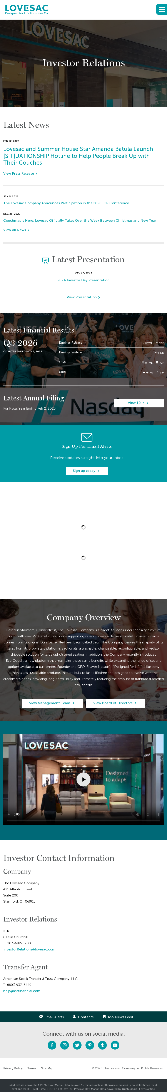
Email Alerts (54, 1017)
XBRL (63, 372)
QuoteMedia (55, 1085)
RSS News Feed (120, 1017)
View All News (14, 230)
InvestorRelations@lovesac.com (29, 949)
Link (159, 352)
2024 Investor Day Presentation (83, 280)
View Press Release (18, 173)
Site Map (47, 1068)
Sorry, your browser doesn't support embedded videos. (83, 779)
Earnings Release (70, 342)
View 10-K (136, 403)
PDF (160, 343)
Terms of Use (147, 1088)
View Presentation (82, 297)
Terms (32, 1068)
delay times (143, 1085)
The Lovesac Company (119, 1068)
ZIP (160, 372)
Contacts (86, 1017)
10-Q (63, 362)
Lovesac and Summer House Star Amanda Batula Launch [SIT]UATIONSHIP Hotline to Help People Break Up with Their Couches (78, 156)
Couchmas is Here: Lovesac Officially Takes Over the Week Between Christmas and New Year (79, 220)
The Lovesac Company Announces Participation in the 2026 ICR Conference (66, 203)
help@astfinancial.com (21, 991)
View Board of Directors (112, 703)
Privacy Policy (13, 1068)
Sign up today (84, 471)
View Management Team (49, 703)
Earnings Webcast (71, 352)
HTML (147, 343)
